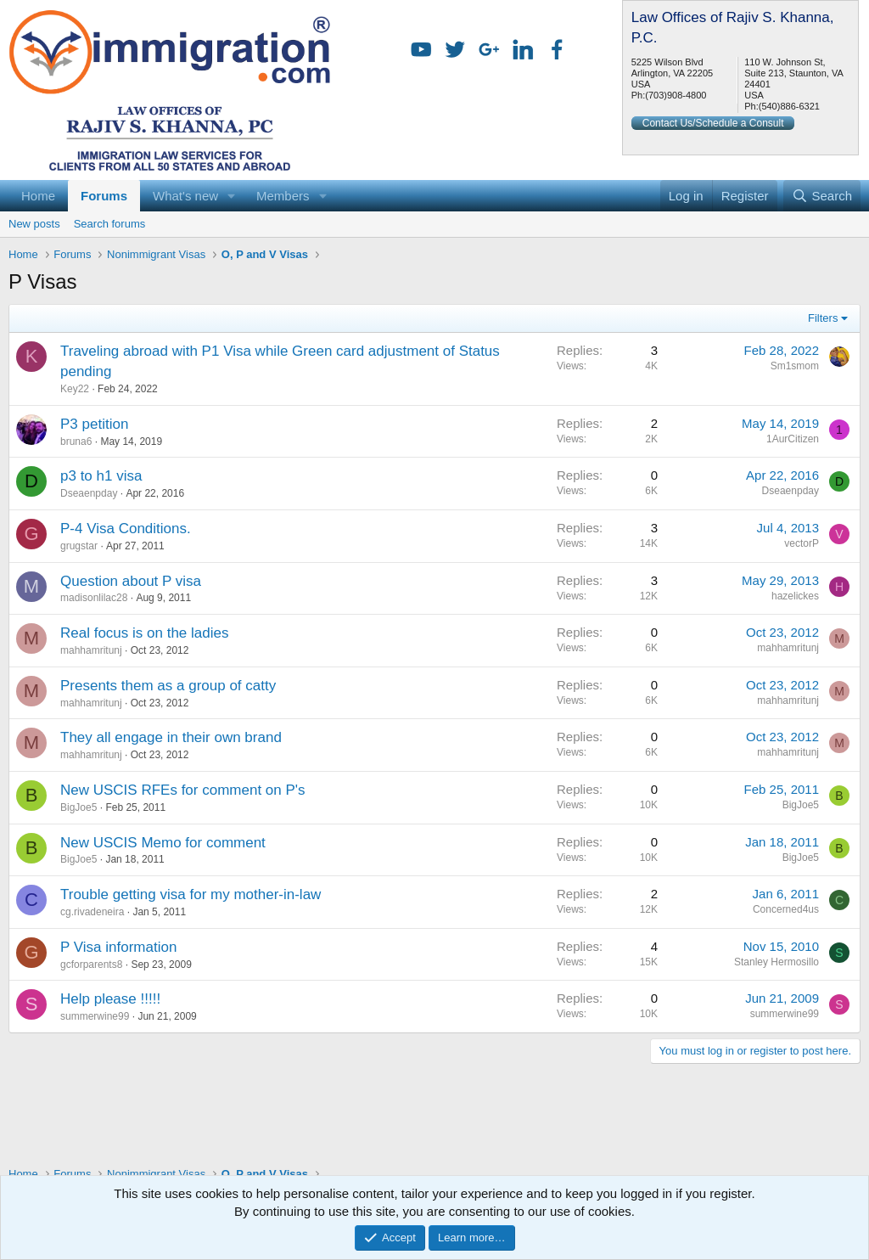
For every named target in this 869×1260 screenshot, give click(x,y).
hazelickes (795, 596)
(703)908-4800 (675, 95)
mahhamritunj (91, 650)
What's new (185, 195)
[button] (232, 195)
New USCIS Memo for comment (163, 843)
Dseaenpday (88, 493)
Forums (104, 195)
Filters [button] (823, 318)
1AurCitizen (792, 439)
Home (38, 195)
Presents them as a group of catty (168, 686)
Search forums (110, 223)
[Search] (822, 195)
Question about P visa (130, 581)
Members (283, 195)
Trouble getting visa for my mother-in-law (190, 894)
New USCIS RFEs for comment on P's (183, 790)
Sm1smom (795, 366)
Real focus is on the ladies (144, 633)
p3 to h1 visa (101, 476)
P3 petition (94, 424)
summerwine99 (94, 1016)
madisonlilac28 (93, 598)
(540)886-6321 (789, 106)
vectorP (801, 543)
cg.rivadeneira (92, 912)
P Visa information (118, 947)
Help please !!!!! (110, 999)
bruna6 (76, 441)
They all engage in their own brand (171, 737)
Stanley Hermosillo (776, 962)
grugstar (79, 546)
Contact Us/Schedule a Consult (713, 123)
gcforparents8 (91, 964)
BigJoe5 (78, 807)
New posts (34, 223)
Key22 (74, 389)
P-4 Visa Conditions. (125, 528)
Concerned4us (786, 909)
